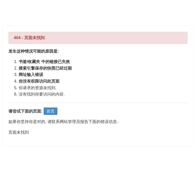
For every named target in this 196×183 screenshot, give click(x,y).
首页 (50, 111)
